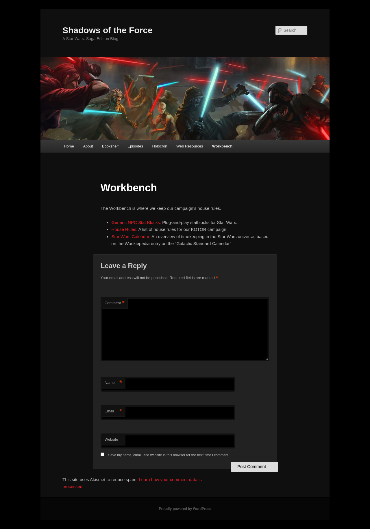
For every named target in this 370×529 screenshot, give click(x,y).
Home (69, 146)
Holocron (159, 146)
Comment (115, 303)
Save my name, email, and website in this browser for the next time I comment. (168, 455)
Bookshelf (110, 146)
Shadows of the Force (107, 30)
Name (113, 383)
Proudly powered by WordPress (185, 509)
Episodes (135, 146)
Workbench (222, 146)
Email (113, 411)
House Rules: (124, 229)
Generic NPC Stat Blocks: (136, 222)
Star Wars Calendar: (130, 236)
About (88, 146)
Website (111, 439)
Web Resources (189, 146)
